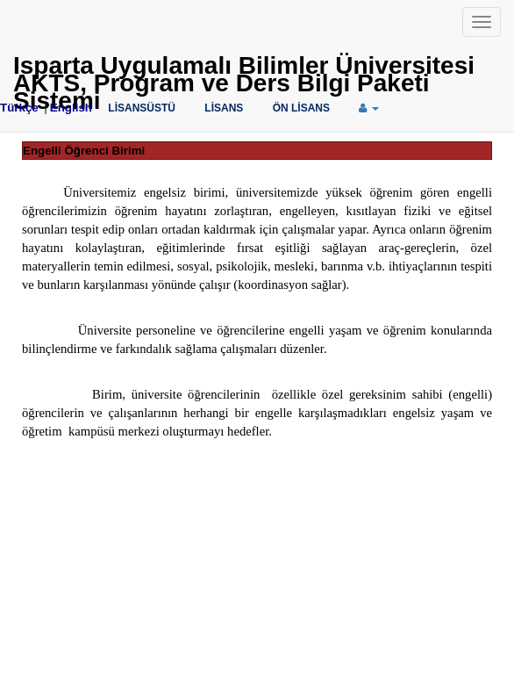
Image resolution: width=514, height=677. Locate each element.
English (71, 107)
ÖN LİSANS (301, 108)
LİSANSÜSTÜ (141, 108)
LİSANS (223, 108)
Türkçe (19, 107)
